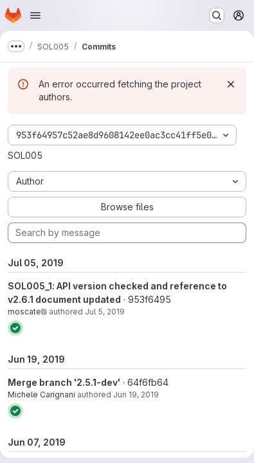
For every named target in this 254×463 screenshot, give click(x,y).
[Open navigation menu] (35, 15)
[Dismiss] (231, 84)
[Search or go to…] (216, 15)
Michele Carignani (41, 394)
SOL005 (25, 155)
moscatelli (27, 311)
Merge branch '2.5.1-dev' (64, 382)
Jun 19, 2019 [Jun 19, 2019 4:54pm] (136, 394)
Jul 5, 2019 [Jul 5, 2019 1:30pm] (105, 311)
